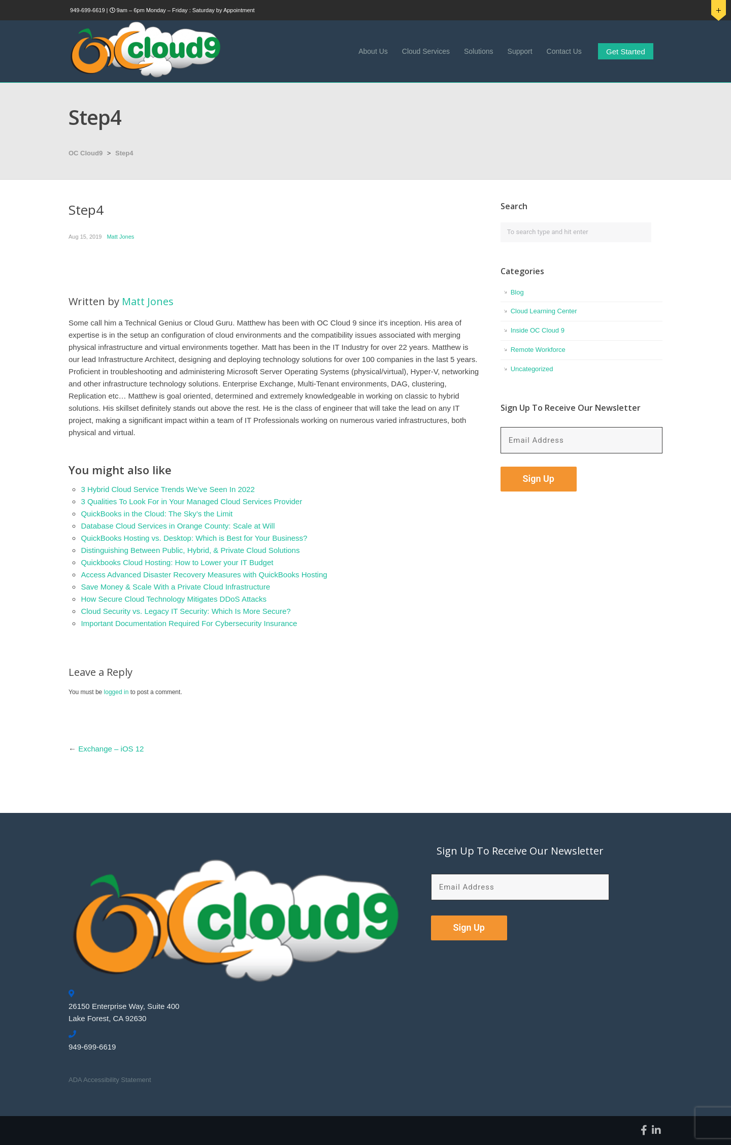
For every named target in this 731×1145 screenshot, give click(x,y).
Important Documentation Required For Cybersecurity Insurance (189, 623)
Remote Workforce (538, 349)
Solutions (478, 51)
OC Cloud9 (86, 153)
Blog (517, 292)
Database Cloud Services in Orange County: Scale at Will (178, 525)
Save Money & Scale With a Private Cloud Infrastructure (175, 586)
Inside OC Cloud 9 (537, 330)
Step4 (124, 153)
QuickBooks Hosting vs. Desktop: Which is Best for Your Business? (194, 538)
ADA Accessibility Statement (110, 1080)
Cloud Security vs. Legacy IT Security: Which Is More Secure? (185, 611)
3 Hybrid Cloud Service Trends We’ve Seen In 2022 (167, 489)
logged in (116, 692)
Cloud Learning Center (544, 311)
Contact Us (564, 51)
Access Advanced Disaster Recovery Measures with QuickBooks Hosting (204, 574)
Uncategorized (532, 369)
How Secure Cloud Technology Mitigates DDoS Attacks (174, 599)
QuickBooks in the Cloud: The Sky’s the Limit (156, 513)
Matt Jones (120, 237)
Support (520, 51)
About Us (373, 51)
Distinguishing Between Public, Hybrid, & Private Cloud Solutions (190, 550)
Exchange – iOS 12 (111, 748)
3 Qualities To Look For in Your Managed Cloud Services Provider (191, 501)
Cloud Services (426, 51)
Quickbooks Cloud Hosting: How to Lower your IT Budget (177, 562)
